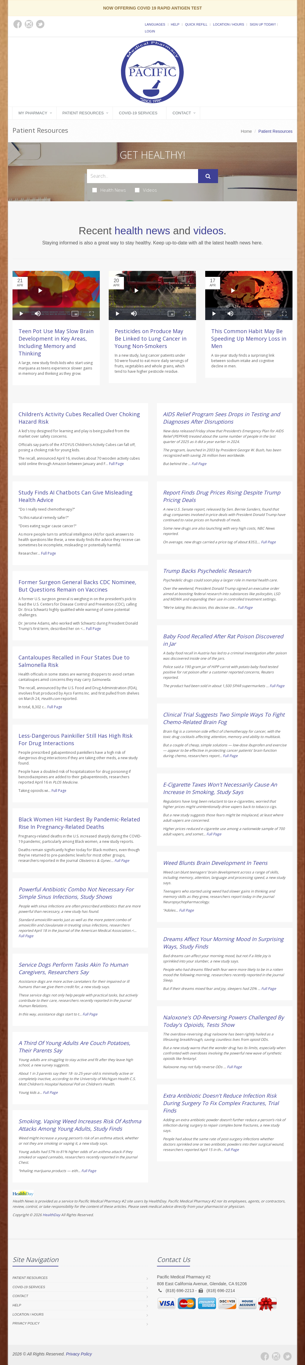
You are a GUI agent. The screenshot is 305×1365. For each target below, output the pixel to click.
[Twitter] (287, 1356)
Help (175, 24)
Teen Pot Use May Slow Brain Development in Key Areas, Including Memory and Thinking (56, 342)
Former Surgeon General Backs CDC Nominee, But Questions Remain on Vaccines (77, 585)
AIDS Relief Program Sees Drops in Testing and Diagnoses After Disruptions (221, 418)
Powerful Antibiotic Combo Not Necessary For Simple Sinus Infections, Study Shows (75, 893)
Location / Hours (228, 24)
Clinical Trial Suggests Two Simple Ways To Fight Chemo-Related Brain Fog (223, 718)
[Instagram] (276, 1356)
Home (246, 131)
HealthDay (51, 1214)
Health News (109, 190)
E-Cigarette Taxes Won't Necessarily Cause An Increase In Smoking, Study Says (220, 788)
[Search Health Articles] (142, 176)
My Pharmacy (32, 113)
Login (150, 31)
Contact (181, 113)
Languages (155, 24)
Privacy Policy (26, 1323)
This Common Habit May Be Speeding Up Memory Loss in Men (248, 338)
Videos (146, 190)
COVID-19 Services (138, 113)
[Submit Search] (208, 176)
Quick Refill (196, 24)
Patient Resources (83, 113)
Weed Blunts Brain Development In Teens (215, 862)
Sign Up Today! (263, 24)
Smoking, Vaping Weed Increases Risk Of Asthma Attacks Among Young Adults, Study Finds (79, 1125)
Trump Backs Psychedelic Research (207, 570)
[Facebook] (265, 1356)
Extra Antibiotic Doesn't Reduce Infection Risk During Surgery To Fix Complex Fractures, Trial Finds (221, 1103)
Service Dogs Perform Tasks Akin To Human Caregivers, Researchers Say (73, 968)
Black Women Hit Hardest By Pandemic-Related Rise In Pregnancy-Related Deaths (79, 823)
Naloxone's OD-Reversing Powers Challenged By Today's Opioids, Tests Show (223, 1021)
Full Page (116, 463)
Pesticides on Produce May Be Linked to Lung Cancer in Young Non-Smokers (150, 338)
